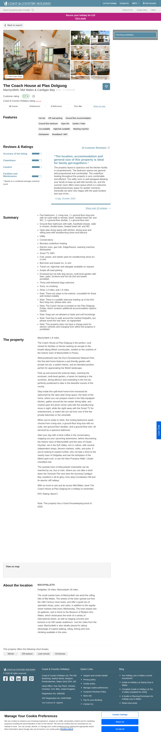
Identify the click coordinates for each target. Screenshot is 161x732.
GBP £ (136, 3)
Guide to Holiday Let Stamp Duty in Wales (137, 683)
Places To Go (128, 10)
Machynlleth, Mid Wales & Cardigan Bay (39, 89)
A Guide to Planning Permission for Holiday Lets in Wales (137, 697)
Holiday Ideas (142, 10)
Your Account (149, 3)
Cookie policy (89, 684)
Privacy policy (89, 679)
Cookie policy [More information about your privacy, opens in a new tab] (67, 729)
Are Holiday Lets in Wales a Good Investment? (137, 676)
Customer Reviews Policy (94, 692)
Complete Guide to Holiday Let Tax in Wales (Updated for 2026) (137, 690)
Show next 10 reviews (96, 208)
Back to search (15, 25)
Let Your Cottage (109, 3)
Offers (153, 10)
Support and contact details (95, 675)
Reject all (120, 722)
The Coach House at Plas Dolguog (35, 85)
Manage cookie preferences (95, 688)
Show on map (99, 106)
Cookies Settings (120, 715)
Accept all (120, 729)
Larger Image (14, 76)
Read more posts (129, 703)
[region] (80, 721)
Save (106, 86)
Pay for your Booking (92, 700)
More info (87, 696)
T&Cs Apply (80, 18)
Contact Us (124, 3)
